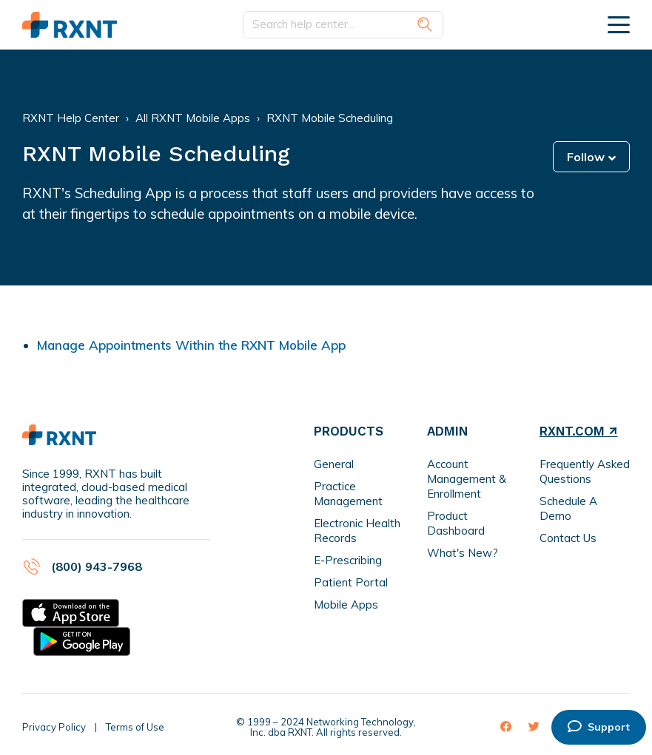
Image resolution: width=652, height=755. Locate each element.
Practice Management (348, 493)
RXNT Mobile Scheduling (329, 118)
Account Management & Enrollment (466, 479)
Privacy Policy (54, 727)
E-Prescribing (348, 560)
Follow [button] (586, 156)
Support (599, 727)
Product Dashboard (456, 523)
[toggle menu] (619, 24)
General (334, 464)
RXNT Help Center (70, 118)
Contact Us (568, 538)
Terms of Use (135, 727)
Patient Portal (351, 582)
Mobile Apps (346, 604)
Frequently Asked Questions (585, 471)
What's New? (462, 553)
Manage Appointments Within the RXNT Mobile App (191, 345)
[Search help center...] (343, 24)
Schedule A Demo (568, 508)
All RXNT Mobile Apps (192, 118)
